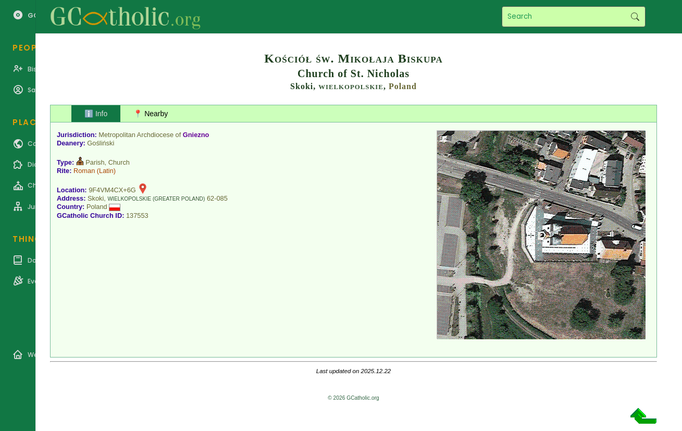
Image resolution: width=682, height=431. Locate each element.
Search (635, 17)
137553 (137, 215)
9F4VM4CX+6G (112, 190)
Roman (84, 171)
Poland (403, 86)
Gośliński (100, 143)
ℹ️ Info (95, 113)
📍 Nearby (150, 113)
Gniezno (196, 135)
